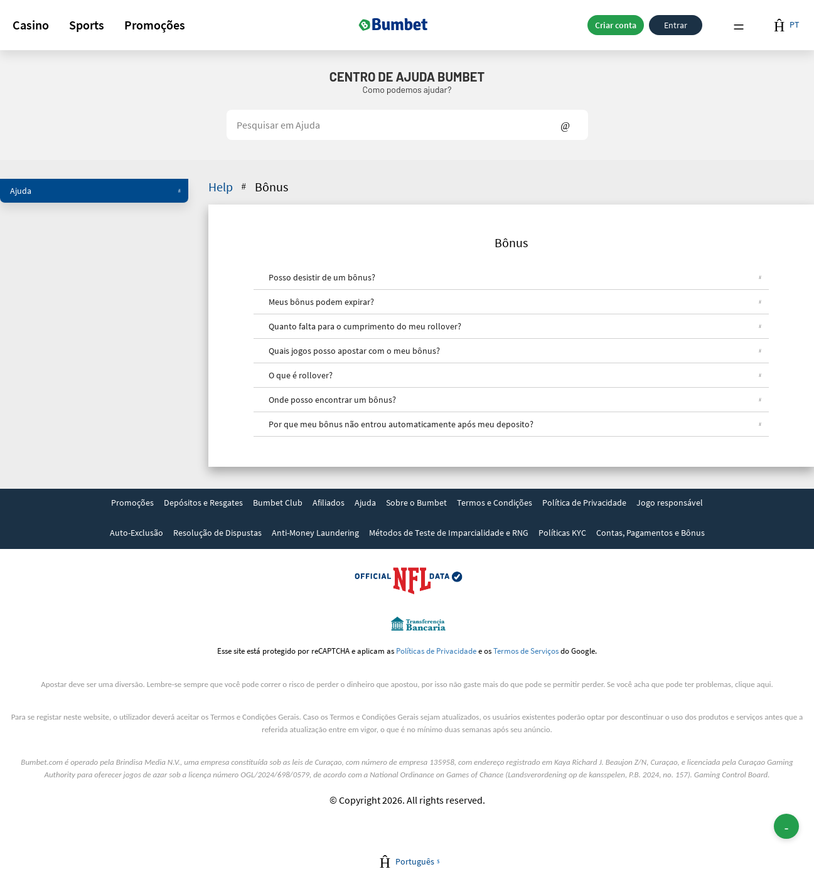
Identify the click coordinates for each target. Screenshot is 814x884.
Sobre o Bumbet (416, 502)
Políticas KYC (562, 532)
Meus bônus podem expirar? (515, 301)
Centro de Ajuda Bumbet (407, 76)
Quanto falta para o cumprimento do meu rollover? (515, 326)
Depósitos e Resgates (203, 502)
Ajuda (95, 190)
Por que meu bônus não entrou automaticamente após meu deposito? (515, 424)
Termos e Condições (494, 502)
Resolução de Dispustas (217, 532)
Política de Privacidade (584, 502)
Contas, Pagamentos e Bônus (650, 532)
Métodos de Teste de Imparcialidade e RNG (448, 532)
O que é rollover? (515, 375)
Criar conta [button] (615, 25)
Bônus (271, 186)
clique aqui (753, 684)
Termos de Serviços (526, 651)
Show (565, 125)
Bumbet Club (278, 502)
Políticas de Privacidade (436, 651)
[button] (31, 25)
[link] (132, 504)
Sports (86, 25)
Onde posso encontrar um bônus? (515, 399)
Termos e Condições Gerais (254, 717)
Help (228, 186)
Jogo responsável (669, 502)
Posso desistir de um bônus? (515, 277)
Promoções (154, 25)
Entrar (675, 25)
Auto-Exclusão (136, 532)
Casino (31, 25)
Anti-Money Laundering (315, 532)
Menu (738, 25)
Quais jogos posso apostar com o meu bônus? (515, 350)
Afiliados (329, 502)
